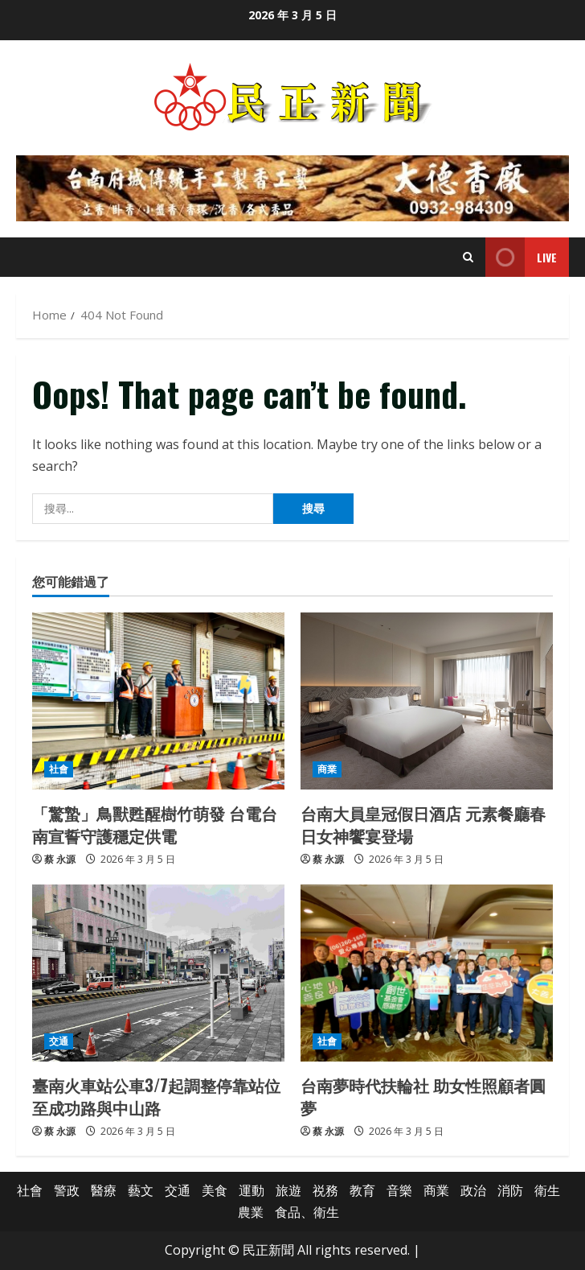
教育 (362, 1190)
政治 (473, 1190)
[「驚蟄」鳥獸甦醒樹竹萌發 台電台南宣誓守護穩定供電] (158, 701)
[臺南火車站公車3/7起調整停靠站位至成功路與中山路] (158, 973)
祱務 (325, 1190)
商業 (327, 769)
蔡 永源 (60, 859)
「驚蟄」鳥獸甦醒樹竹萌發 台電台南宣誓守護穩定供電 (154, 824)
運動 (251, 1190)
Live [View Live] (521, 257)
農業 (251, 1212)
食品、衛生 (307, 1212)
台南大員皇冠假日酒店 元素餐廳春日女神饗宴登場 (423, 824)
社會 (58, 769)
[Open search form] (468, 257)
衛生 (547, 1190)
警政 (67, 1190)
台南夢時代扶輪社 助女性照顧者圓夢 (423, 1096)
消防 (510, 1190)
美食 (214, 1190)
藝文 (140, 1190)
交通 (58, 1041)
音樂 (399, 1190)
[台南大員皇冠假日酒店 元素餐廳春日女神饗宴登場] (427, 701)
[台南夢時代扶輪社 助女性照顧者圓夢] (427, 973)
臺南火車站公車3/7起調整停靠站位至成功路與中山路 (156, 1096)
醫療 (104, 1190)
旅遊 (288, 1190)
